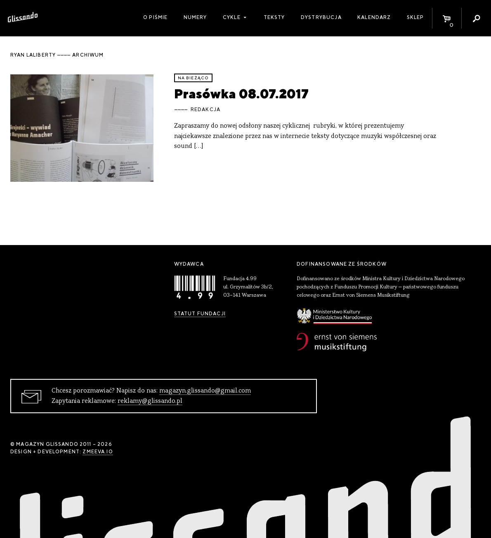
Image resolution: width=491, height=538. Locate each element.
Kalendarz (374, 17)
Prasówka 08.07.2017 (241, 93)
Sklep (415, 17)
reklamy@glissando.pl (150, 401)
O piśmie (155, 17)
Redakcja (205, 109)
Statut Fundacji (200, 314)
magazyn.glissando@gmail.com (205, 391)
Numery (195, 17)
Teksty (274, 17)
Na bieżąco (193, 78)
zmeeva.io (98, 452)
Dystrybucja (321, 17)
